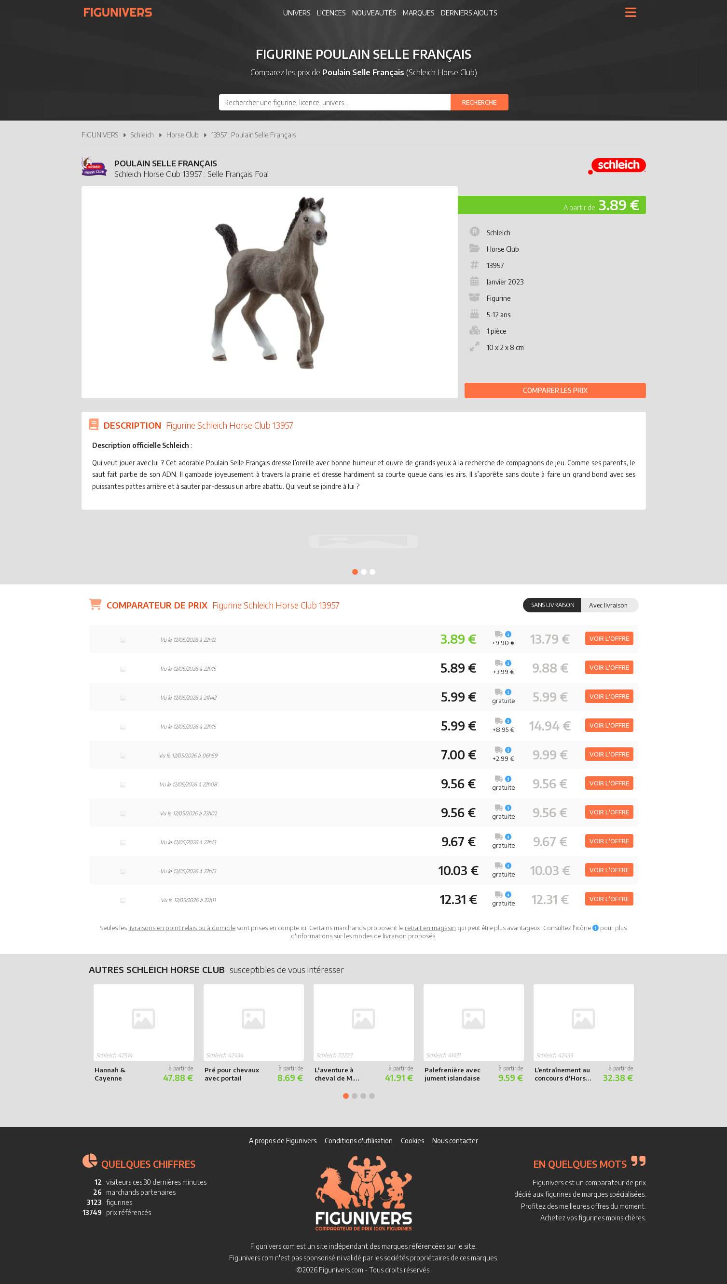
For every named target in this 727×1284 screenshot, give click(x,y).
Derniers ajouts (469, 13)
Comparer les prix (555, 390)
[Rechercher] (479, 102)
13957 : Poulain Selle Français (253, 135)
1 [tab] (355, 572)
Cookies (412, 1140)
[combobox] (363, 102)
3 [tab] (372, 572)
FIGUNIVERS (100, 135)
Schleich (142, 135)
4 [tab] (372, 1096)
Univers (296, 13)
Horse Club (182, 135)
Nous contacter (455, 1140)
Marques (418, 13)
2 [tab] (364, 572)
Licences (331, 13)
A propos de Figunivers (282, 1140)
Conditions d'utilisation (359, 1140)
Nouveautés (374, 13)
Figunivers (122, 12)
